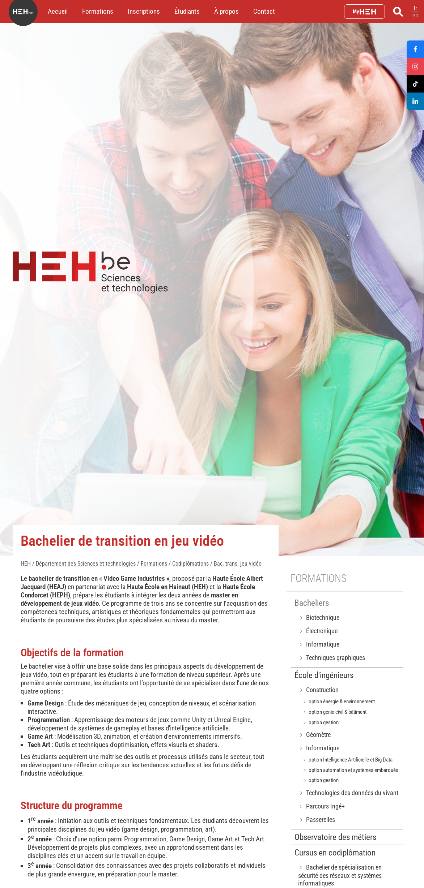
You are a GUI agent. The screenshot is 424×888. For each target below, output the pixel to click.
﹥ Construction (318, 690)
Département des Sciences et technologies (86, 563)
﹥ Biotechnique (318, 617)
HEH (26, 563)
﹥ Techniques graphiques (331, 657)
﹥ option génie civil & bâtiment (334, 712)
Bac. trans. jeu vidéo (238, 563)
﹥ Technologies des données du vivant (348, 793)
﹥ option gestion (320, 722)
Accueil (58, 11)
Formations (97, 11)
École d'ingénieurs (323, 675)
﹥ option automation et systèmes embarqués (350, 770)
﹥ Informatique (318, 644)
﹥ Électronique (318, 631)
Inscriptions (144, 11)
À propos (226, 11)
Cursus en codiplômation (335, 853)
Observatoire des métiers (335, 837)
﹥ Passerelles (316, 819)
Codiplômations (190, 563)
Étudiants (187, 11)
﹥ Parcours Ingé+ (321, 806)
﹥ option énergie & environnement (338, 701)
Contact (264, 11)
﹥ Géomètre (314, 734)
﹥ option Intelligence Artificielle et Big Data (347, 759)
